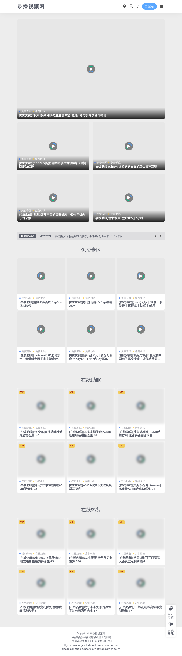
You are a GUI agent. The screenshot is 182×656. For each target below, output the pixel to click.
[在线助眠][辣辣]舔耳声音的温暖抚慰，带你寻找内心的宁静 (52, 216)
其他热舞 (27, 553)
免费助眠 (40, 111)
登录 (149, 6)
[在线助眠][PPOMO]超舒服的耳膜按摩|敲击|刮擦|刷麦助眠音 (52, 165)
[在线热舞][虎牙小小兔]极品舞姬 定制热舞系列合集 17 (90, 609)
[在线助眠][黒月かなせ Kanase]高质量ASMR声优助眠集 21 (140, 487)
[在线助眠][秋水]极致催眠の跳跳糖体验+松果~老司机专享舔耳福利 (62, 115)
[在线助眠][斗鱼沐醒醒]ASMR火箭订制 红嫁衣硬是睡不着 (140, 433)
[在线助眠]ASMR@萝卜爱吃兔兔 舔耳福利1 (90, 487)
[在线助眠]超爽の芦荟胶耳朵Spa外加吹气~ (40, 304)
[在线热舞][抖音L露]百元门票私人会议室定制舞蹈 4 (139, 559)
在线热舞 (91, 509)
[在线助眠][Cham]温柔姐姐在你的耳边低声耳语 (125, 167)
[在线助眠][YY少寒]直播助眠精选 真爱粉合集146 (40, 433)
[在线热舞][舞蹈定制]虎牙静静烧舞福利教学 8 (40, 609)
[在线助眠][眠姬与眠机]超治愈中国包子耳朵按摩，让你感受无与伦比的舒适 (140, 358)
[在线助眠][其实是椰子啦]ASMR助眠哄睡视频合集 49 (90, 433)
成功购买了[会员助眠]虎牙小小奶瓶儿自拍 (82, 236)
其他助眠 (126, 481)
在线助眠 (91, 379)
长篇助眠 (40, 427)
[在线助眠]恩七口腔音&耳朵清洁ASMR (90, 304)
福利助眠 (90, 481)
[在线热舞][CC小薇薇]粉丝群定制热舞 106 (90, 559)
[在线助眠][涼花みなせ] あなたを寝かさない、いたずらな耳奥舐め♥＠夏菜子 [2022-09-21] (90, 358)
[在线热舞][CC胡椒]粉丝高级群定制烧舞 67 (140, 609)
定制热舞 (90, 553)
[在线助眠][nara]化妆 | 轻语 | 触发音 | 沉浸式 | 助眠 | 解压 (140, 304)
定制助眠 (140, 427)
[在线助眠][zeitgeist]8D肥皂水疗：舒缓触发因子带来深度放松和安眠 (40, 358)
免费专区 (26, 111)
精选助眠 (90, 427)
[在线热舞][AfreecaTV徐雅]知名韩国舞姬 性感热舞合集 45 (40, 559)
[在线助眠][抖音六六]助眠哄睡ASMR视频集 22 (41, 487)
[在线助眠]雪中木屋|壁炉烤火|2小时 (118, 218)
